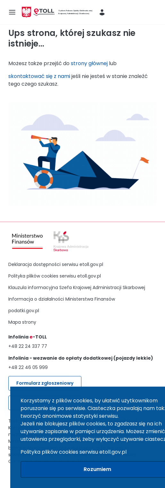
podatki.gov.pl (23, 310)
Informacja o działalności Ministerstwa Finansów (61, 299)
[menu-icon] (12, 12)
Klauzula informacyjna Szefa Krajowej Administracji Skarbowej (76, 287)
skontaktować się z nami (39, 76)
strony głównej (89, 63)
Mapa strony (22, 322)
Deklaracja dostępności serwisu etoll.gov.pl (55, 264)
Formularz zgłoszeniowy (44, 383)
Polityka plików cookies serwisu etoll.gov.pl (54, 276)
